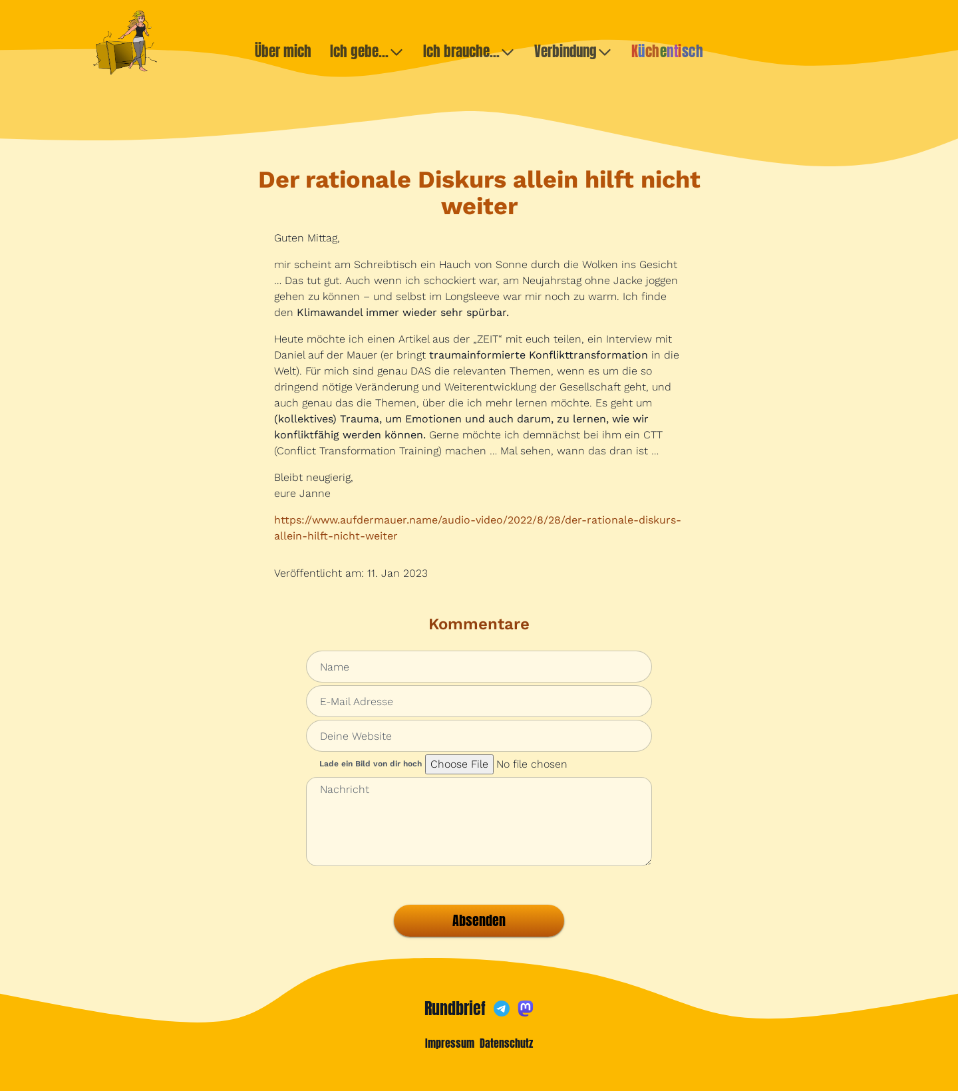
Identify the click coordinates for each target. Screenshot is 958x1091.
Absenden (479, 920)
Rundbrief (455, 1008)
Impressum (449, 1043)
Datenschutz (506, 1043)
